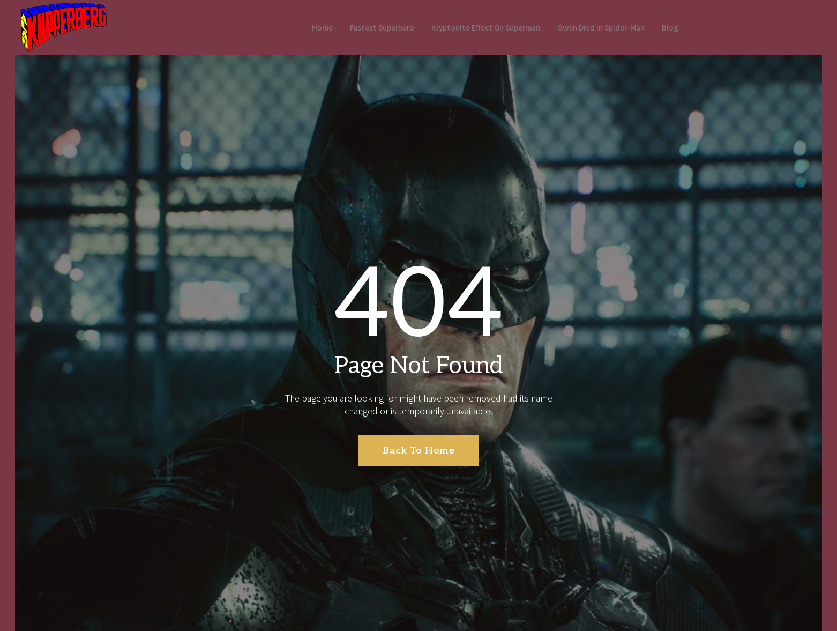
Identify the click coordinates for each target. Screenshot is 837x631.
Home (304, 27)
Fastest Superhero (369, 27)
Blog (686, 27)
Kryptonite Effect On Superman (483, 27)
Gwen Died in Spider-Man (610, 27)
